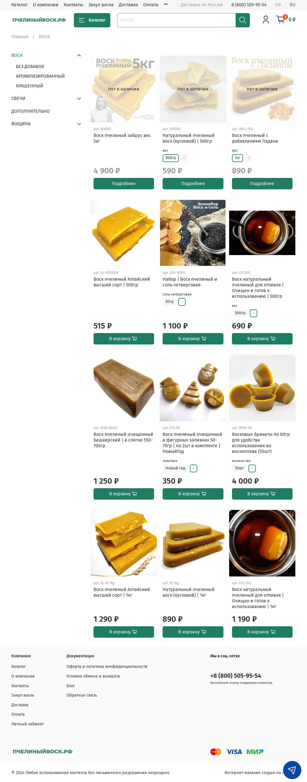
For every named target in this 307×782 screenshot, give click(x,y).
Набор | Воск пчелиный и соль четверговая (190, 282)
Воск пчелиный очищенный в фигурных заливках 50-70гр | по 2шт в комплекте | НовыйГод (192, 443)
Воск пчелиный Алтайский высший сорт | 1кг (122, 592)
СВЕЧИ (18, 98)
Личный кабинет (27, 724)
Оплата (150, 4)
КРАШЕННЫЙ (29, 86)
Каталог (19, 4)
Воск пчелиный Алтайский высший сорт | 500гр (122, 282)
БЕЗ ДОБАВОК (30, 66)
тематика (170, 461)
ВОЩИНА (20, 123)
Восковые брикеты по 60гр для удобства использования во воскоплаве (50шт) (261, 443)
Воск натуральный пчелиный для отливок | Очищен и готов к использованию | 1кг (258, 598)
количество (241, 461)
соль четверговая (177, 294)
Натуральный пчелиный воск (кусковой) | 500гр (189, 138)
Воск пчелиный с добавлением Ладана (255, 138)
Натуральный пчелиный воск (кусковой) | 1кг (189, 592)
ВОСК (16, 55)
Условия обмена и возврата (93, 676)
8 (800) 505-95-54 (249, 4)
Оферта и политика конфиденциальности (107, 666)
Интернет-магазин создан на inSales (260, 772)
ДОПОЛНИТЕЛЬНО (30, 111)
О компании (46, 4)
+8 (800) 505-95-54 (235, 676)
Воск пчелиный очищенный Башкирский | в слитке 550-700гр (123, 440)
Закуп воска (101, 4)
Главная (19, 36)
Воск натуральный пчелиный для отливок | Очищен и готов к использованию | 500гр (258, 287)
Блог (71, 686)
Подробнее (124, 183)
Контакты (73, 4)
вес (165, 151)
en (278, 4)
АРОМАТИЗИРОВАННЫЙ (40, 76)
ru (293, 4)
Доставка (128, 4)
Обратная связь (82, 695)
